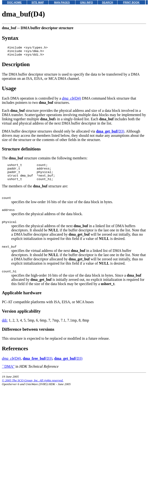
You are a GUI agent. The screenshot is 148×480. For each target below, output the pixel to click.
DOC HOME (14, 2)
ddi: (5, 329)
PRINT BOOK (131, 2)
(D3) (110, 133)
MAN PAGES (62, 2)
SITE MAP (37, 2)
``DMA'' (8, 376)
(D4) (71, 100)
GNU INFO (86, 2)
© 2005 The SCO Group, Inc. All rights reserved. (32, 389)
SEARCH (107, 2)
